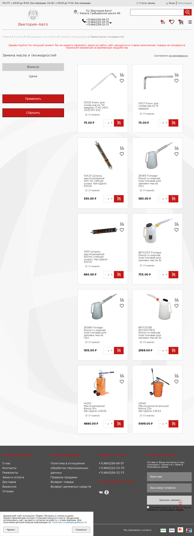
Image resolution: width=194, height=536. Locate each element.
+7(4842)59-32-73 (97, 25)
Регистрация (185, 3)
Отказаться (81, 530)
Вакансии (9, 487)
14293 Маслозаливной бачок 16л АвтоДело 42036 (95, 407)
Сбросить (33, 112)
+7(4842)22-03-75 (97, 22)
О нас (6, 463)
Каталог (18, 37)
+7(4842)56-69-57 (97, 20)
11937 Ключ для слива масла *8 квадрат (148, 106)
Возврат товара (62, 482)
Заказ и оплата (13, 477)
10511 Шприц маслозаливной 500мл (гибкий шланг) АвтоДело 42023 (96, 257)
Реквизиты (10, 473)
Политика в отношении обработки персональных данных (69, 468)
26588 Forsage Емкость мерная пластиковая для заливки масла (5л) (95, 333)
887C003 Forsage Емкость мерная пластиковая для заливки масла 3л (150, 256)
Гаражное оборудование (74, 37)
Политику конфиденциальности (69, 522)
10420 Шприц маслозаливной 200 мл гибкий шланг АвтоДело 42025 (95, 181)
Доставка (9, 482)
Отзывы (8, 491)
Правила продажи (64, 477)
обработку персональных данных (165, 510)
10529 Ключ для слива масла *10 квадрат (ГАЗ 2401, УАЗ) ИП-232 (96, 106)
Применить (33, 98)
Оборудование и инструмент (41, 37)
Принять (11, 530)
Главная (6, 37)
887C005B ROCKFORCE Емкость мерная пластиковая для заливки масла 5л (150, 333)
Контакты (9, 468)
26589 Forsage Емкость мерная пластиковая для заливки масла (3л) (149, 181)
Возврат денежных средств (71, 487)
